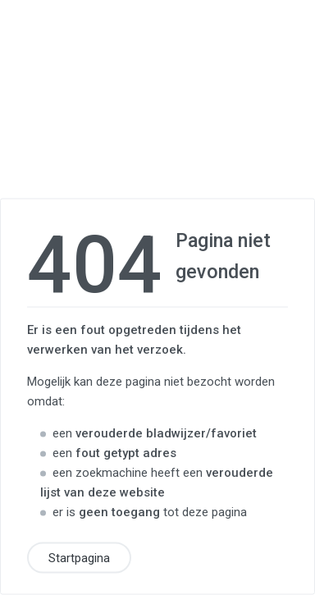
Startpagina (79, 558)
